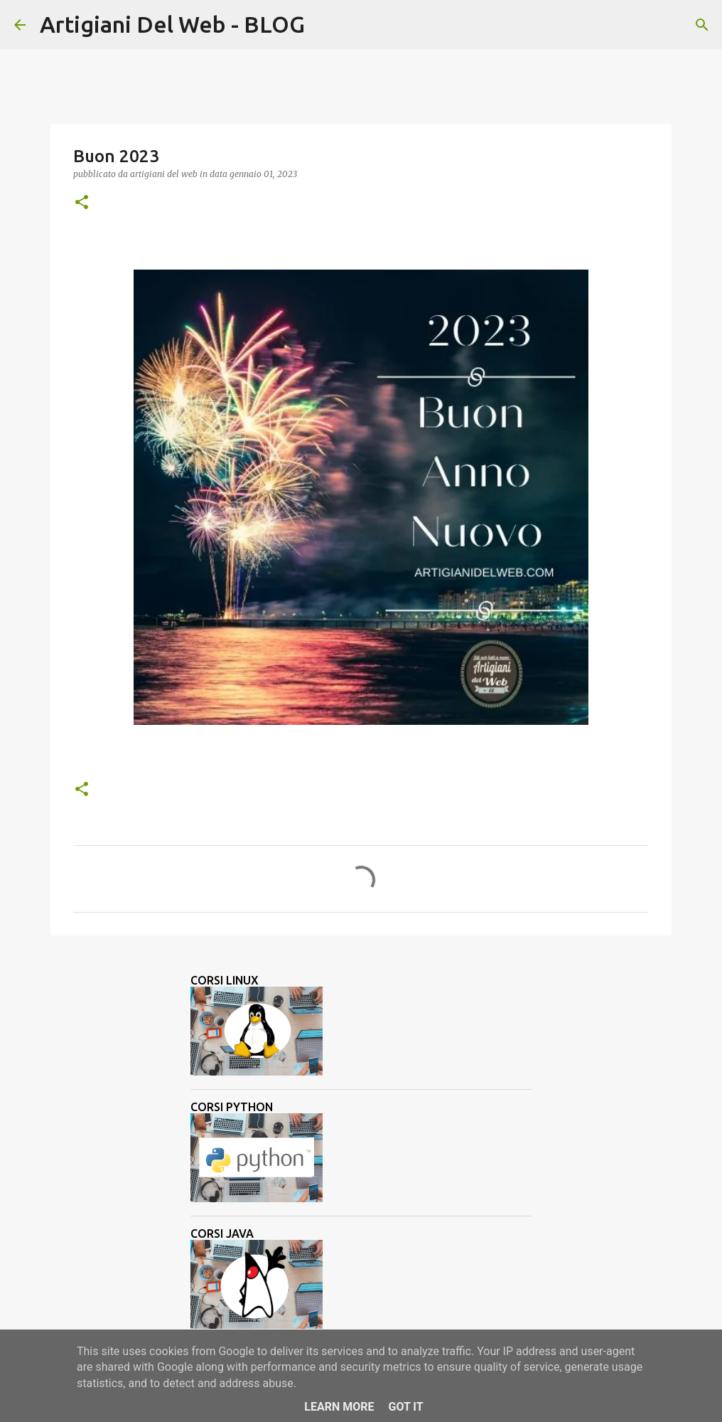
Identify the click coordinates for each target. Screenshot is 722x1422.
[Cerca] (324, 25)
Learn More (339, 1406)
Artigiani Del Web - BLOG (172, 24)
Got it (405, 1406)
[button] (81, 203)
